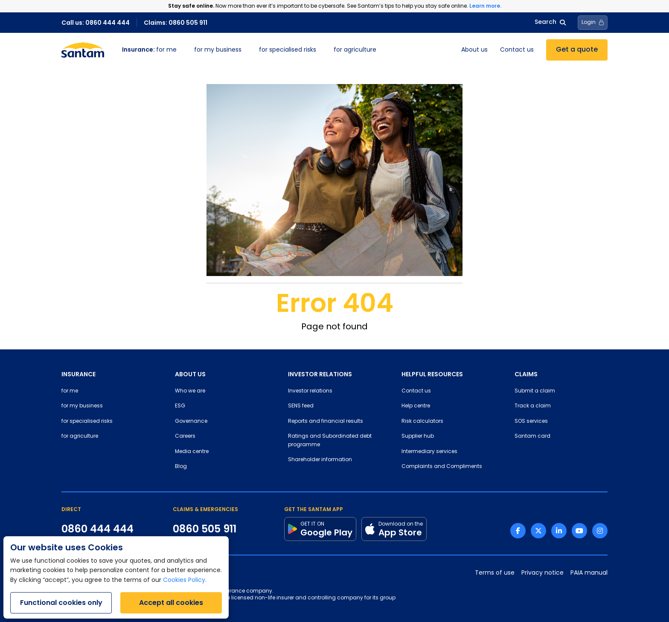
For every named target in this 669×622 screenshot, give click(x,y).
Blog (181, 466)
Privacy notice (542, 573)
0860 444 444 (97, 529)
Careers (185, 436)
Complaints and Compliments (441, 466)
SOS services (531, 421)
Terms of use (495, 573)
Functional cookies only (61, 602)
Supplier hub (417, 436)
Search (550, 22)
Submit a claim (535, 391)
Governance (191, 421)
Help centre (415, 406)
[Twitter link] (538, 531)
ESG (180, 406)
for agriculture (355, 50)
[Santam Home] (82, 50)
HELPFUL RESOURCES (432, 374)
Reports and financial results (325, 421)
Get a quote (577, 50)
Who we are (190, 391)
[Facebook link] (518, 531)
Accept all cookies (171, 602)
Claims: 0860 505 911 (175, 22)
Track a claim (533, 406)
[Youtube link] (579, 531)
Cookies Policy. (185, 580)
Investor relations (310, 391)
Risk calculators (422, 421)
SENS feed (301, 406)
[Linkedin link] (559, 531)
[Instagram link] (600, 531)
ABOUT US (190, 374)
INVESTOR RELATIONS (320, 374)
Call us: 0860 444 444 (95, 22)
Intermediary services (429, 451)
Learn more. (485, 5)
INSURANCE (78, 374)
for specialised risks (287, 50)
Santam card (532, 436)
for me (149, 50)
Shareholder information (320, 459)
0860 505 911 (204, 529)
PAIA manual (589, 573)
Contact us (517, 50)
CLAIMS (526, 374)
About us (474, 50)
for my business (217, 50)
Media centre (192, 451)
